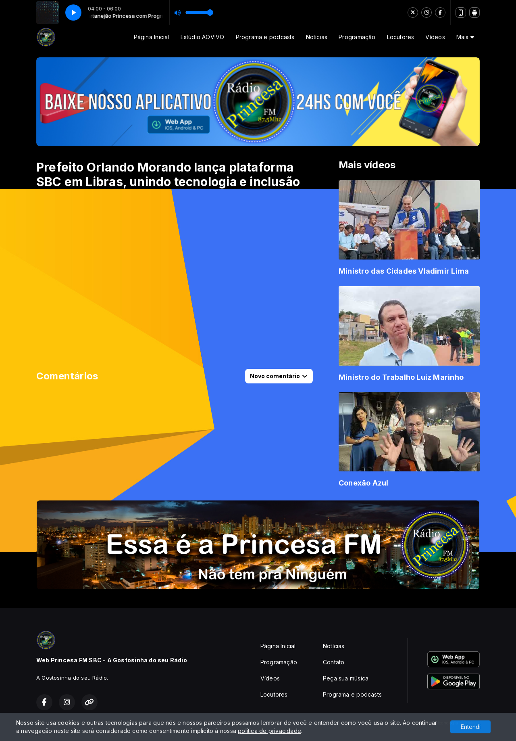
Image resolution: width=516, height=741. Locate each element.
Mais (465, 36)
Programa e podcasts (265, 36)
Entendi (471, 726)
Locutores (400, 36)
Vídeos (435, 36)
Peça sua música (345, 678)
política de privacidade (269, 730)
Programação (357, 36)
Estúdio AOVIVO (203, 36)
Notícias (317, 36)
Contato (333, 662)
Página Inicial (151, 36)
